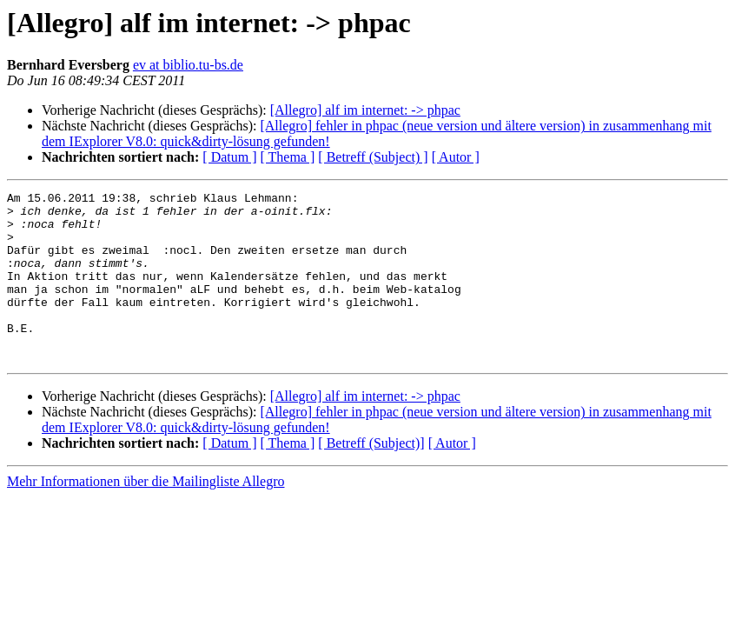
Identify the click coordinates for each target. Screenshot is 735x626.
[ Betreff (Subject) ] (372, 157)
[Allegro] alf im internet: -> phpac (365, 110)
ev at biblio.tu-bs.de (188, 64)
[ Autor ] (456, 157)
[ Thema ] (288, 157)
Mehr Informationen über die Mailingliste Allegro (145, 515)
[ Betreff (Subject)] (371, 477)
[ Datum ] (229, 157)
